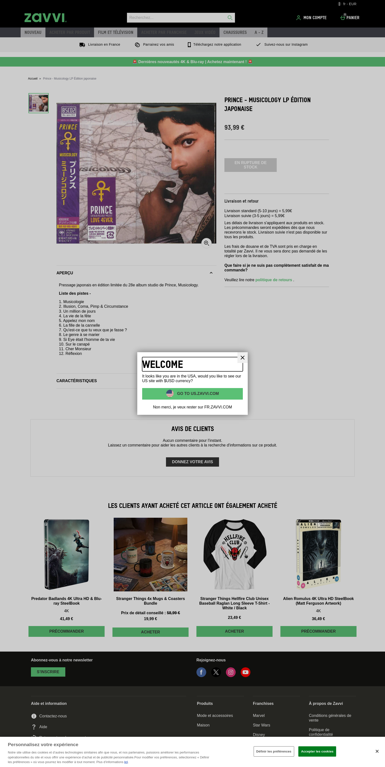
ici (126, 762)
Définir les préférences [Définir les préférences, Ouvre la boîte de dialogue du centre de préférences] (273, 751)
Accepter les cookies (317, 751)
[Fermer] (377, 751)
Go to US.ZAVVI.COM (197, 393)
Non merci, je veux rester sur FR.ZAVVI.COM (192, 407)
